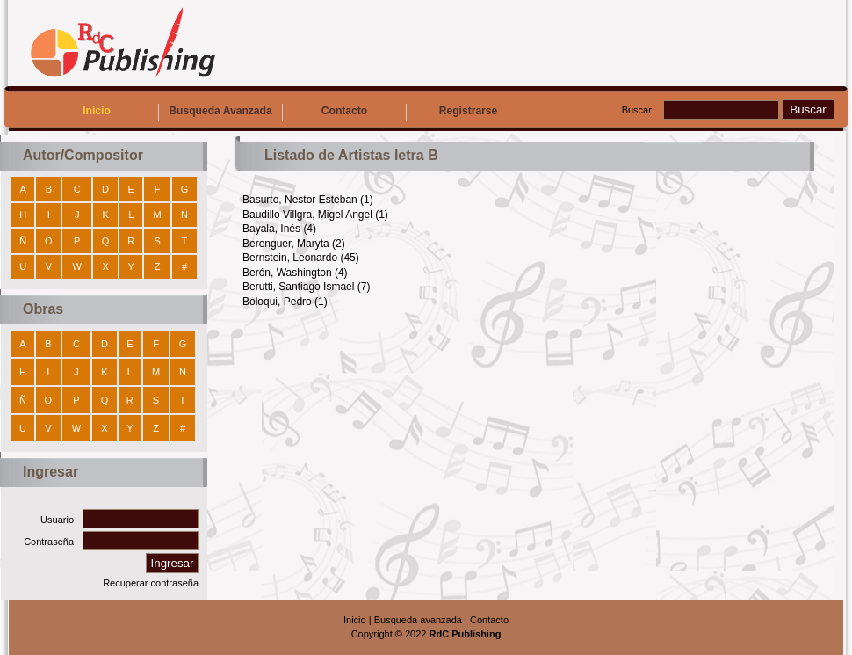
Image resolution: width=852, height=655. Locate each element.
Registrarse (468, 111)
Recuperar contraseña (151, 583)
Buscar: (638, 110)
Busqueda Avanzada (220, 111)
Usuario (57, 519)
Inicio (97, 111)
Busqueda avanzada (418, 620)
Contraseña (49, 541)
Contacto (344, 111)
